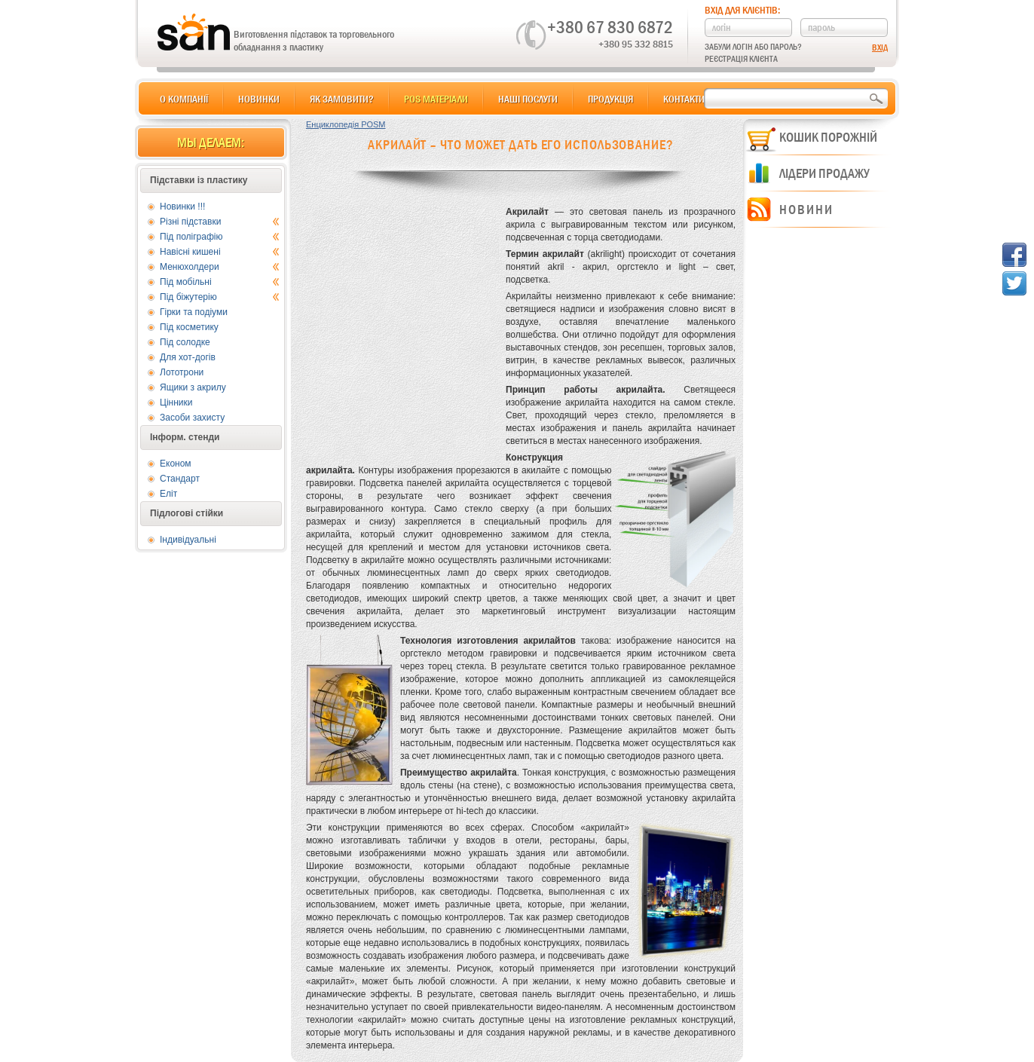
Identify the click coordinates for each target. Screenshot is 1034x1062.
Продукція (610, 99)
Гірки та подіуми (194, 312)
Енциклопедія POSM (346, 124)
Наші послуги (528, 99)
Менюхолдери (220, 267)
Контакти (684, 99)
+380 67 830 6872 (610, 27)
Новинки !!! (182, 206)
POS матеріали (436, 99)
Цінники (176, 402)
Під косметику (189, 327)
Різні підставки (220, 221)
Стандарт (180, 478)
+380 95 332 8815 (635, 44)
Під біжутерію (220, 297)
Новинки (259, 99)
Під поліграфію (220, 236)
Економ (175, 463)
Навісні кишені (220, 251)
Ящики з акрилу (193, 387)
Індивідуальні (188, 539)
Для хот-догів (188, 357)
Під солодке (185, 342)
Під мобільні (220, 282)
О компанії (184, 99)
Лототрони (181, 372)
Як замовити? (342, 99)
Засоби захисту (192, 417)
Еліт (168, 493)
